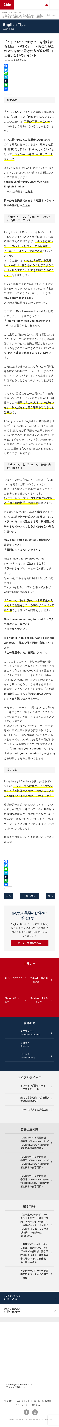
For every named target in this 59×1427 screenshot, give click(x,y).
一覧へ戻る (29, 896)
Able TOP (8, 1400)
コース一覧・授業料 (42, 1400)
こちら (29, 191)
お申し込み (37, 1404)
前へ (8, 896)
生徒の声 (29, 963)
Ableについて (23, 1400)
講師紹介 (29, 1023)
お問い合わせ (22, 1404)
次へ (50, 896)
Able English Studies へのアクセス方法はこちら (19, 1385)
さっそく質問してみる (29, 943)
